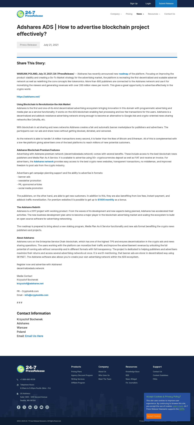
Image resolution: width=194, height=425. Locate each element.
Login (148, 4)
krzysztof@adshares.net (30, 284)
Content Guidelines (160, 375)
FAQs (155, 379)
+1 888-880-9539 (27, 379)
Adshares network (44, 162)
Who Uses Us (104, 375)
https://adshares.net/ (28, 97)
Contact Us (169, 14)
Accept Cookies (153, 416)
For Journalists (132, 383)
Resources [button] (153, 14)
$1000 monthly (106, 200)
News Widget (131, 379)
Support (157, 367)
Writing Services (78, 379)
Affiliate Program (78, 383)
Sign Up (134, 4)
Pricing (129, 14)
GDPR (181, 409)
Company (103, 367)
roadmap (123, 74)
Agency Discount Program (82, 375)
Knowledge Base (132, 372)
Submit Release (166, 4)
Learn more (178, 406)
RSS (127, 375)
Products (76, 367)
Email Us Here (34, 336)
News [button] (139, 14)
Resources (131, 367)
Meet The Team (104, 379)
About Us (102, 372)
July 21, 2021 (51, 45)
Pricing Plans (76, 372)
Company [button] (115, 14)
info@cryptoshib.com (36, 295)
